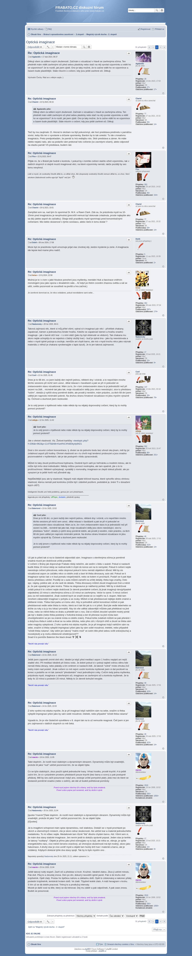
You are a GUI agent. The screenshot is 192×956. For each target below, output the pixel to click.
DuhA (138, 239)
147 (145, 387)
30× (148, 395)
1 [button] (153, 47)
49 (145, 536)
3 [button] (160, 47)
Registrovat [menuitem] (146, 29)
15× (148, 361)
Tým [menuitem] (101, 944)
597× (149, 309)
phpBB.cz (102, 951)
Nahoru (163, 93)
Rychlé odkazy (37, 29)
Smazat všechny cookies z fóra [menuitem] (120, 944)
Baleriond (140, 521)
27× (148, 87)
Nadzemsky (140, 337)
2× (155, 263)
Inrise (138, 288)
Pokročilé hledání (161, 10)
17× (155, 89)
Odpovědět (34, 47)
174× (156, 311)
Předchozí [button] (149, 47)
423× (149, 545)
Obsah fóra (36, 944)
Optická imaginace (40, 42)
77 (145, 114)
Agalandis (140, 64)
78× (155, 397)
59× (148, 122)
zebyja (138, 431)
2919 (146, 785)
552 (145, 446)
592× (149, 794)
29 (145, 79)
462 (145, 303)
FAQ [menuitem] (50, 29)
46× (148, 193)
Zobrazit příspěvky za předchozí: (71, 916)
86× (148, 453)
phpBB (87, 949)
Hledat (156, 10)
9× (155, 363)
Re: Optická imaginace (44, 53)
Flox (137, 169)
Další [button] (164, 47)
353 (145, 184)
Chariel (138, 98)
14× (155, 124)
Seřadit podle (110, 916)
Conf (138, 372)
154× (156, 195)
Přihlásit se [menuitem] (159, 29)
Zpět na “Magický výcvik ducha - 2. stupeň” (46, 927)
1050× (156, 796)
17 (145, 352)
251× (156, 455)
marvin (138, 770)
